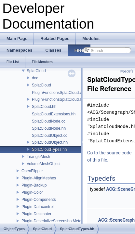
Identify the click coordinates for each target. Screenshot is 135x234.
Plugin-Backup (34, 185)
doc (35, 78)
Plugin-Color (32, 192)
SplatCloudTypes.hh (49, 149)
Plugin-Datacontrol (37, 206)
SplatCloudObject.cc (49, 135)
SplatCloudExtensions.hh (53, 114)
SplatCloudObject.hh (50, 142)
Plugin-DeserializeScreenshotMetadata (55, 221)
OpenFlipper (32, 171)
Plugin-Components (38, 199)
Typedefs (126, 71)
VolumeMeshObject (44, 164)
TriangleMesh (38, 156)
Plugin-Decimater (36, 214)
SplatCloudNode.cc (48, 121)
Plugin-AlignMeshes (38, 178)
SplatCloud (36, 71)
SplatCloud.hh (44, 106)
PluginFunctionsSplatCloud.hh (58, 99)
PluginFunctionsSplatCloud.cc (58, 92)
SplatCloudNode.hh (49, 128)
